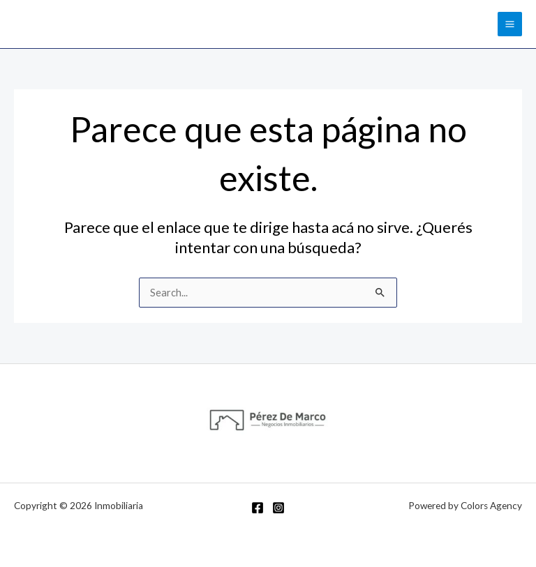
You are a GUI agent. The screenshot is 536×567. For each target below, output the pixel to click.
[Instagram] (278, 507)
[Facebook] (257, 507)
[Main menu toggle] (510, 24)
